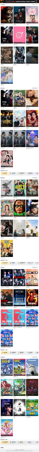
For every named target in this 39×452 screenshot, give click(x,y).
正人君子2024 (3, 257)
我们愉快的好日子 (16, 127)
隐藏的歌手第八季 (29, 307)
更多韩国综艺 (34, 267)
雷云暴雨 (27, 64)
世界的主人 (2, 217)
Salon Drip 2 (15, 44)
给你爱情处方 (3, 168)
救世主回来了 (15, 197)
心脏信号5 (15, 307)
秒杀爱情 (14, 107)
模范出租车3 (3, 24)
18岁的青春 (28, 237)
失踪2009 (2, 237)
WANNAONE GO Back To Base (31, 327)
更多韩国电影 (34, 177)
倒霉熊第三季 (3, 376)
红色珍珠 (27, 127)
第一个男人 (2, 44)
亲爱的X (14, 24)
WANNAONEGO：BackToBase (6, 347)
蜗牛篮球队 (28, 197)
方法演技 (14, 217)
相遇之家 (14, 237)
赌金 (1, 127)
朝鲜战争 (2, 197)
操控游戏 (14, 64)
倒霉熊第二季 (15, 376)
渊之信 (14, 396)
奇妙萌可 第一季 (3, 437)
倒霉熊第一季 (28, 376)
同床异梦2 (2, 327)
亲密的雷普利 (28, 44)
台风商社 (2, 64)
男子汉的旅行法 (3, 307)
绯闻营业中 (28, 107)
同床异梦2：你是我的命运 (17, 327)
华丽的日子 (2, 84)
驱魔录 (27, 396)
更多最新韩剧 (34, 88)
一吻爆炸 (27, 24)
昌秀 (27, 217)
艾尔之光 (2, 396)
